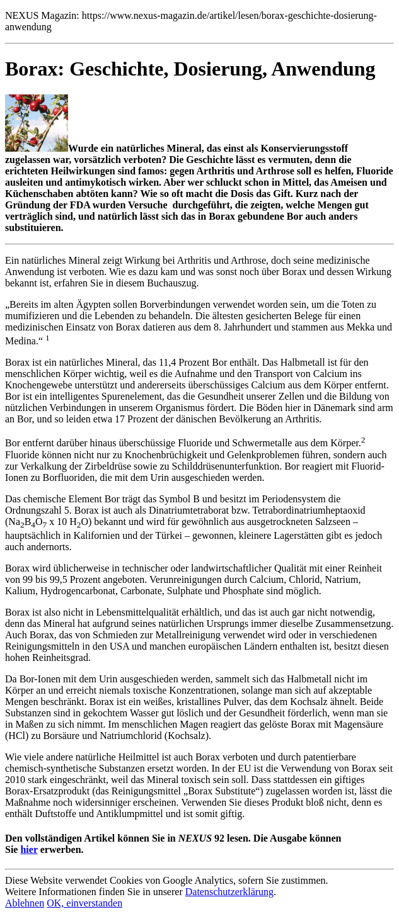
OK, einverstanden (84, 903)
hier (28, 849)
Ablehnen (24, 903)
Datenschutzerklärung (229, 891)
